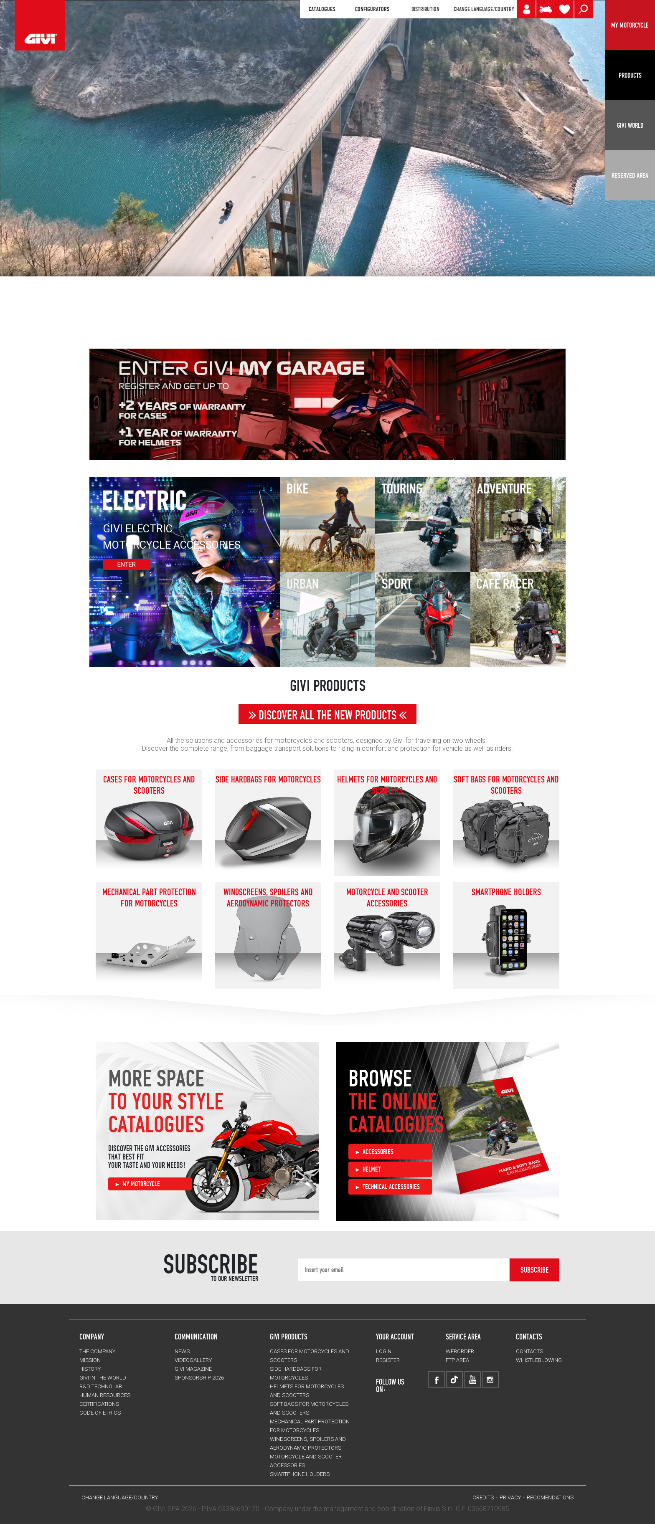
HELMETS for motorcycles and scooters (387, 785)
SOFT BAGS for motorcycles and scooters (506, 785)
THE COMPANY (97, 1351)
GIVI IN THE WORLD (102, 1378)
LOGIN (383, 1351)
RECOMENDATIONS (550, 1497)
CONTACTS (529, 1351)
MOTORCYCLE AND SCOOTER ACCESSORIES (387, 897)
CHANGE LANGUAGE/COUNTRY (484, 9)
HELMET (372, 1169)
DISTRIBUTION (425, 9)
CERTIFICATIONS (99, 1404)
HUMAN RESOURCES (104, 1395)
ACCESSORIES (378, 1151)
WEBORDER (460, 1351)
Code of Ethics (100, 1413)
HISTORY (90, 1369)
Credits (483, 1497)
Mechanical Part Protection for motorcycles (149, 897)
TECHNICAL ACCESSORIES (391, 1186)
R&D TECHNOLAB (100, 1386)
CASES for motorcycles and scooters (149, 785)
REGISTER (388, 1360)
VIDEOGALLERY (193, 1360)
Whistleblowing (539, 1360)
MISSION (90, 1360)
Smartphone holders (506, 891)
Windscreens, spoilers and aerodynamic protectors (267, 897)
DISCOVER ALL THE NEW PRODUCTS (327, 715)
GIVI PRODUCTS (288, 1336)
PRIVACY (510, 1497)
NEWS (182, 1351)
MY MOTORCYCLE (141, 1184)
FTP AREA (457, 1360)
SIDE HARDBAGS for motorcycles (268, 779)
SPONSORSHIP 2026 (199, 1378)
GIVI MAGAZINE (193, 1369)
